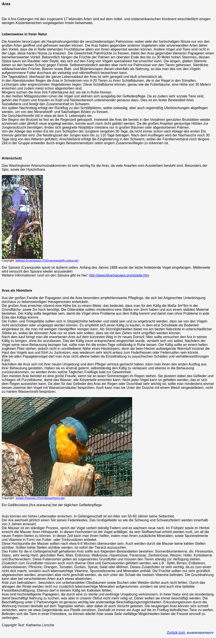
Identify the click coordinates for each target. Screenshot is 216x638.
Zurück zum (190, 632)
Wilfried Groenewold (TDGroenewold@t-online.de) (47, 260)
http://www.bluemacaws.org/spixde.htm (119, 275)
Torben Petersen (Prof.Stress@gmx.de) (40, 498)
